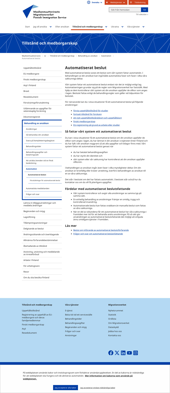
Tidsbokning (140, 2)
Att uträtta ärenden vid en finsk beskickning (39, 161)
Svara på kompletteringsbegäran (40, 140)
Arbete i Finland (31, 260)
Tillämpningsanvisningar (35, 222)
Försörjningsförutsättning (36, 102)
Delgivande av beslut (33, 228)
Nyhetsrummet (115, 310)
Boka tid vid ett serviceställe (78, 314)
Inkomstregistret (31, 116)
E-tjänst (68, 310)
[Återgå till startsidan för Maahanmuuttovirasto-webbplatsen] (44, 15)
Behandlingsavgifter (75, 323)
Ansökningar (31, 129)
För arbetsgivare (31, 265)
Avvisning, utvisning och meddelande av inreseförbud (41, 253)
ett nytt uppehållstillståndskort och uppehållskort (97, 117)
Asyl (24, 328)
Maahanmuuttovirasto (31, 56)
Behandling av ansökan (88, 56)
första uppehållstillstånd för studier (90, 110)
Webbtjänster (118, 2)
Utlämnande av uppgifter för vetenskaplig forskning (37, 109)
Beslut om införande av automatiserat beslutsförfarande (101, 230)
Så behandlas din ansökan (37, 135)
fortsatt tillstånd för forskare (87, 114)
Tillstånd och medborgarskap (62, 56)
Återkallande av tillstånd (35, 246)
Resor (26, 271)
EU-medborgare (31, 73)
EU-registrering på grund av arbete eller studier (96, 125)
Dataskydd (113, 327)
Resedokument (30, 96)
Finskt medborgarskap (34, 79)
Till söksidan (141, 14)
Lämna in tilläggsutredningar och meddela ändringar (39, 204)
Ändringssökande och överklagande (41, 234)
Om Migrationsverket (118, 323)
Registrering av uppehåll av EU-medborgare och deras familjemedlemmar (37, 317)
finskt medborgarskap (84, 121)
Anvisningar (71, 335)
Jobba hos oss (115, 331)
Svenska (97, 2)
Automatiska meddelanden (37, 188)
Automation (106, 56)
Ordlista (112, 318)
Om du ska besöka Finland (36, 277)
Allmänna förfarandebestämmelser (40, 240)
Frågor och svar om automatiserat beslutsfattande (98, 233)
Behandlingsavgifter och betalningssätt (36, 153)
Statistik (112, 314)
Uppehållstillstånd (32, 68)
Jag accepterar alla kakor (65, 387)
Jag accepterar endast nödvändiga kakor (97, 387)
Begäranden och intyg (34, 211)
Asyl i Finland (29, 85)
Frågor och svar (32, 194)
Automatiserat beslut (37, 175)
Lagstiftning (29, 217)
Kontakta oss (114, 335)
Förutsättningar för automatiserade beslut (45, 180)
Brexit (26, 91)
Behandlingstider (33, 146)
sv (45, 56)
